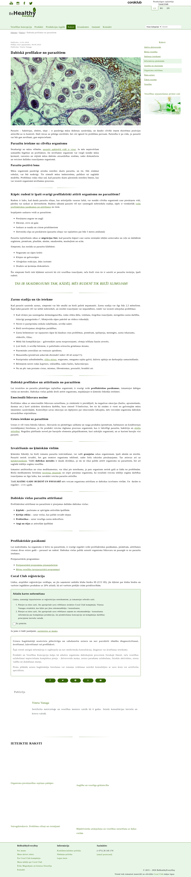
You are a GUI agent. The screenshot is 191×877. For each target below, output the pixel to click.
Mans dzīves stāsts (25, 854)
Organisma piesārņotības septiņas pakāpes (32, 783)
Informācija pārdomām (154, 61)
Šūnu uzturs (149, 75)
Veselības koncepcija (21, 27)
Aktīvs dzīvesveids (152, 47)
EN (168, 8)
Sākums (14, 33)
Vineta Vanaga (40, 702)
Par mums (21, 851)
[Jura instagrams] (18, 3)
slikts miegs (50, 359)
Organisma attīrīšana (153, 70)
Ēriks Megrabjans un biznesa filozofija (34, 866)
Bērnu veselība (150, 52)
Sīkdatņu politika (64, 854)
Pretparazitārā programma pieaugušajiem (37, 565)
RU (161, 8)
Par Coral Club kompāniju (29, 858)
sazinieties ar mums (47, 631)
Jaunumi (96, 27)
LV (154, 8)
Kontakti (107, 27)
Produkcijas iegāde (55, 27)
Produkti (38, 27)
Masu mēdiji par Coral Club (29, 862)
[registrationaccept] (14, 624)
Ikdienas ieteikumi (152, 56)
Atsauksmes (83, 27)
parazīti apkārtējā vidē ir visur (59, 149)
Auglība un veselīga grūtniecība (92, 785)
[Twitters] (30, 4)
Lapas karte (62, 858)
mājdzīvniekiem (19, 461)
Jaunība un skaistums (153, 66)
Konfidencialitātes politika (69, 851)
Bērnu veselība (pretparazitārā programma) (38, 569)
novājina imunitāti (51, 472)
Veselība (148, 84)
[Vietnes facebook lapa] (24, 3)
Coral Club (163, 4)
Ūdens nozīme (150, 80)
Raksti (71, 27)
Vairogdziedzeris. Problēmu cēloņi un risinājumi (35, 826)
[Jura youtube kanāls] (11, 3)
